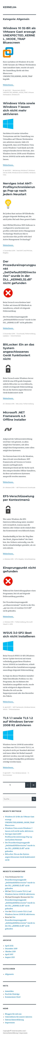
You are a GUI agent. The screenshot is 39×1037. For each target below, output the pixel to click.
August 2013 (10, 957)
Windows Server (29, 707)
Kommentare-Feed (12, 997)
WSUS (5, 709)
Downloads (20, 333)
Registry (5, 253)
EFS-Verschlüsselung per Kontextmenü (18, 498)
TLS (13, 773)
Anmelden (9, 991)
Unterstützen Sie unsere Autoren (18, 1017)
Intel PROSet (28, 250)
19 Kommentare (14, 709)
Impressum (10, 1023)
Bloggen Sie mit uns (13, 1014)
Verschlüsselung (30, 559)
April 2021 (9, 946)
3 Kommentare (16, 336)
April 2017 (9, 954)
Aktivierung (16, 170)
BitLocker (19, 404)
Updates (6, 336)
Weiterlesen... (8, 85)
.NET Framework (21, 487)
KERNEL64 (9, 7)
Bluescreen (16, 90)
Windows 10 (16, 94)
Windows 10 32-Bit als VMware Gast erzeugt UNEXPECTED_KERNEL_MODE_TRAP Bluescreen (19, 35)
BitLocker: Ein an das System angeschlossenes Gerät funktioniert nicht (18, 352)
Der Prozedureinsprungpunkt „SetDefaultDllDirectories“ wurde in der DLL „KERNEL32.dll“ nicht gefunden (19, 272)
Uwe (7, 911)
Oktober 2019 (10, 951)
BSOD (23, 90)
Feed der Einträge (12, 994)
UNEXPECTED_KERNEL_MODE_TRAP (15, 92)
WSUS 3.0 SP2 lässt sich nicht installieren (19, 634)
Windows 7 (24, 170)
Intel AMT (20, 250)
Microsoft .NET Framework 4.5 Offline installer (14, 416)
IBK (6, 891)
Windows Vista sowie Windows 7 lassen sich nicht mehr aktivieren (19, 108)
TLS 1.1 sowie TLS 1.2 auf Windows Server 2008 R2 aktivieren (18, 721)
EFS (16, 559)
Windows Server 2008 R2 (20, 172)
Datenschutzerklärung (14, 1020)
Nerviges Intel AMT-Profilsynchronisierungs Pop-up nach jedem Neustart (19, 189)
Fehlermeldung (30, 333)
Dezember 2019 (11, 949)
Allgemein (9, 974)
